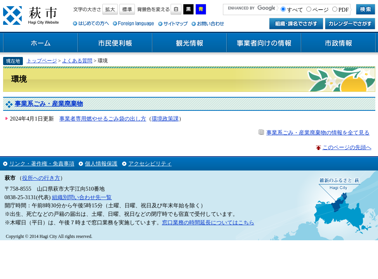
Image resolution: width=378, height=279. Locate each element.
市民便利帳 (115, 43)
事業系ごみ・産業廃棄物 (49, 103)
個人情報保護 (101, 163)
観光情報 (189, 43)
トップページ (42, 61)
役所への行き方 (41, 178)
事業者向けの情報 (264, 43)
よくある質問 (77, 61)
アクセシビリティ (150, 163)
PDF (343, 10)
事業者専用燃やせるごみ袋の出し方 (102, 118)
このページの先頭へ (347, 147)
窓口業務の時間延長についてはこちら (208, 222)
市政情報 (338, 43)
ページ (320, 10)
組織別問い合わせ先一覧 (82, 197)
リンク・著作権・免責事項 (41, 163)
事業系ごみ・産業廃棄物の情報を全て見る (317, 132)
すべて (295, 10)
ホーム (40, 43)
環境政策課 (165, 118)
